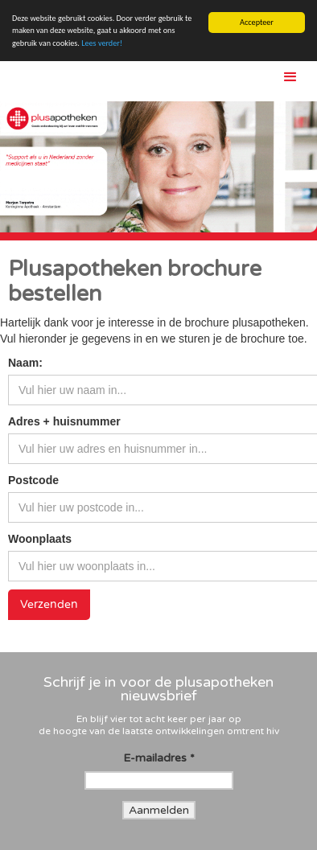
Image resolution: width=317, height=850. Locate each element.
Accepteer (257, 22)
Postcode (33, 480)
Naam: (25, 362)
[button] (291, 77)
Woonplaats (40, 538)
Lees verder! (101, 43)
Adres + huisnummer (64, 421)
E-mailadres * (159, 758)
